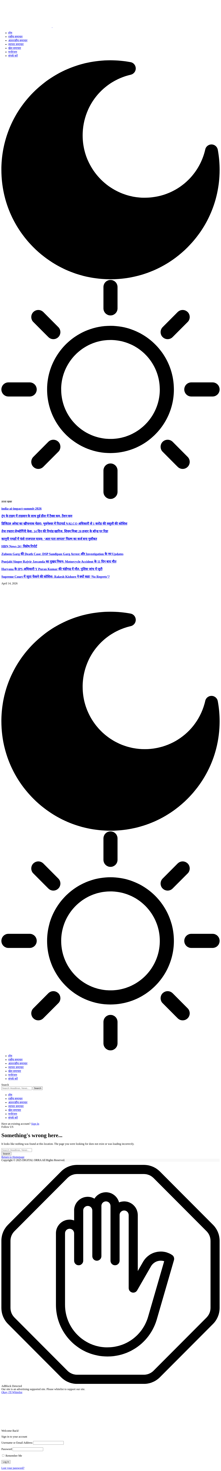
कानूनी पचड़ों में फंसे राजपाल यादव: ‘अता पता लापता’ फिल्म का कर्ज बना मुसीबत (49, 539)
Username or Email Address (16, 1442)
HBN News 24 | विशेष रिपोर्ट (19, 546)
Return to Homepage (12, 1157)
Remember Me (12, 1455)
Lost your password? (12, 1467)
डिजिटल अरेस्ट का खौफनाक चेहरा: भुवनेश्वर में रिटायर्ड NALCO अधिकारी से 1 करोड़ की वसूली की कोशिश (64, 523)
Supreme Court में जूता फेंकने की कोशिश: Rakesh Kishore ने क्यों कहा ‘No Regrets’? (55, 576)
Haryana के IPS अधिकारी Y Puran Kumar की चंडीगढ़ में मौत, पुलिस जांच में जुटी (51, 569)
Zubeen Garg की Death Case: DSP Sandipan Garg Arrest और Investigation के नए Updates (62, 554)
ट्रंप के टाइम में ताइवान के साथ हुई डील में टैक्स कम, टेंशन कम (36, 516)
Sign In (35, 1123)
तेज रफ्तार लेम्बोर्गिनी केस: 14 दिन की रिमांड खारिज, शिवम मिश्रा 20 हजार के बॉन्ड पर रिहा (54, 531)
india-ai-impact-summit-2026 (21, 508)
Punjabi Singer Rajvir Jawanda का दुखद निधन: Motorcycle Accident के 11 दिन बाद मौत (58, 561)
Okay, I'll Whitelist (11, 1392)
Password (6, 1449)
